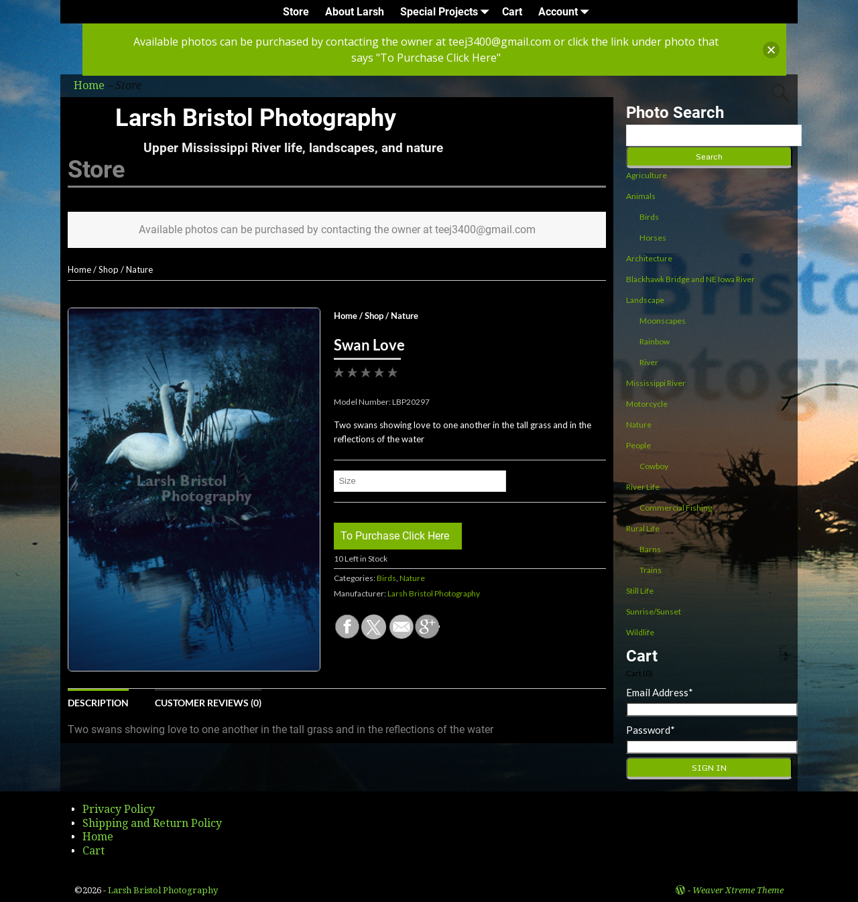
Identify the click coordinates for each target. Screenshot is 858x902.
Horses (652, 238)
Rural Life (643, 528)
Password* (650, 730)
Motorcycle (647, 404)
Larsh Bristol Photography (255, 118)
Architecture (649, 258)
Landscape (645, 300)
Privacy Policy (118, 809)
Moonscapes (662, 321)
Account (566, 11)
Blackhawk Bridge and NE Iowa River (690, 279)
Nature (139, 269)
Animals (641, 196)
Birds (386, 578)
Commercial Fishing (675, 508)
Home (79, 269)
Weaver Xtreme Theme (738, 890)
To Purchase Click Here (395, 535)
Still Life (640, 591)
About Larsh (354, 11)
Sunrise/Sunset (653, 611)
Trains (650, 570)
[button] (771, 50)
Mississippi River (656, 383)
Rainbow (654, 341)
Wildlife (640, 632)
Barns (650, 549)
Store (296, 11)
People (638, 445)
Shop (109, 269)
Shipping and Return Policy (152, 823)
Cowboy (653, 466)
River (648, 362)
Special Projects (447, 11)
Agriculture (646, 175)
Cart (512, 11)
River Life (643, 487)
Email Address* (659, 692)
